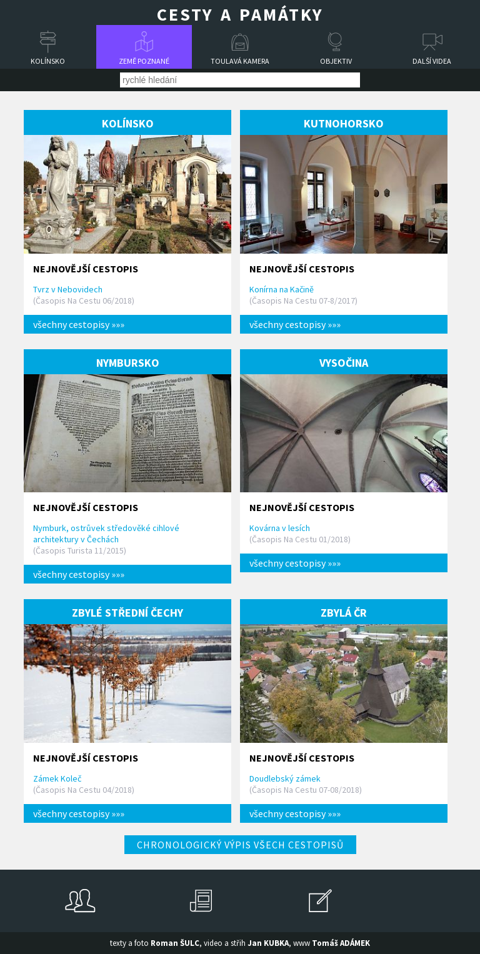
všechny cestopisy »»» (78, 324)
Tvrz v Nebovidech (67, 289)
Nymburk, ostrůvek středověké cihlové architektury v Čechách (106, 533)
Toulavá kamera (240, 61)
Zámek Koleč (57, 778)
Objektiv (336, 61)
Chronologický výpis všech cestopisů (240, 844)
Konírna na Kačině (281, 289)
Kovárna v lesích (279, 528)
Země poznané (144, 61)
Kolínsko (48, 61)
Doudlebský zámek (285, 778)
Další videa (431, 61)
